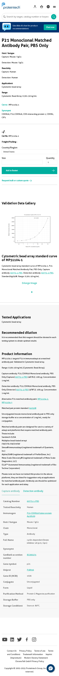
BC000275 (31, 555)
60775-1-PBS (16, 273)
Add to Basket (12, 170)
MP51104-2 (43, 399)
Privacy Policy (25, 651)
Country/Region (9, 147)
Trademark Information (33, 654)
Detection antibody (33, 491)
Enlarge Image (29, 283)
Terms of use (39, 651)
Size (4, 158)
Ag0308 (32, 408)
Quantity (50, 158)
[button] (51, 668)
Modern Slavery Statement (36, 658)
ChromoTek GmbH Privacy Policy (29, 661)
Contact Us (11, 651)
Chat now (50, 27)
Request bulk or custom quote (17, 180)
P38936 (30, 570)
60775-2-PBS (47, 273)
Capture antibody (11, 491)
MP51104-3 (7, 402)
